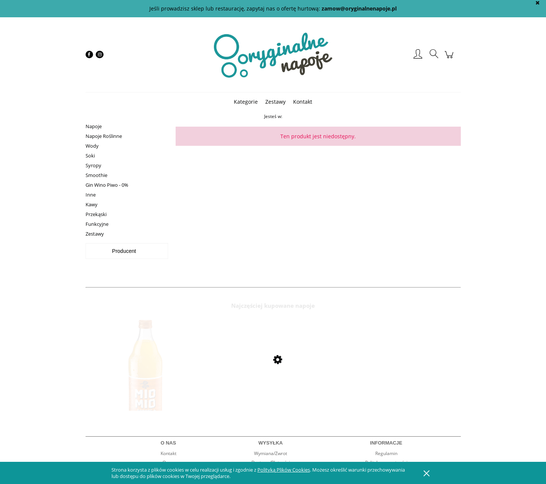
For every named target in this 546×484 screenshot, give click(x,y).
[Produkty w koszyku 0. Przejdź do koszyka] (450, 58)
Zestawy (95, 233)
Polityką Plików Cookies (283, 469)
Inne (91, 194)
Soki (90, 155)
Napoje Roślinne (104, 136)
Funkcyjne (97, 224)
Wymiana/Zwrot (270, 453)
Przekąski (96, 214)
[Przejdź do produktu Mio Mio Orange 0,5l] (146, 380)
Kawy (92, 204)
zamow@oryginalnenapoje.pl (359, 8)
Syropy (93, 165)
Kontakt (168, 453)
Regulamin (386, 453)
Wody (92, 145)
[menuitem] (246, 101)
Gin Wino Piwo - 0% (107, 185)
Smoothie (96, 175)
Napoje (94, 126)
